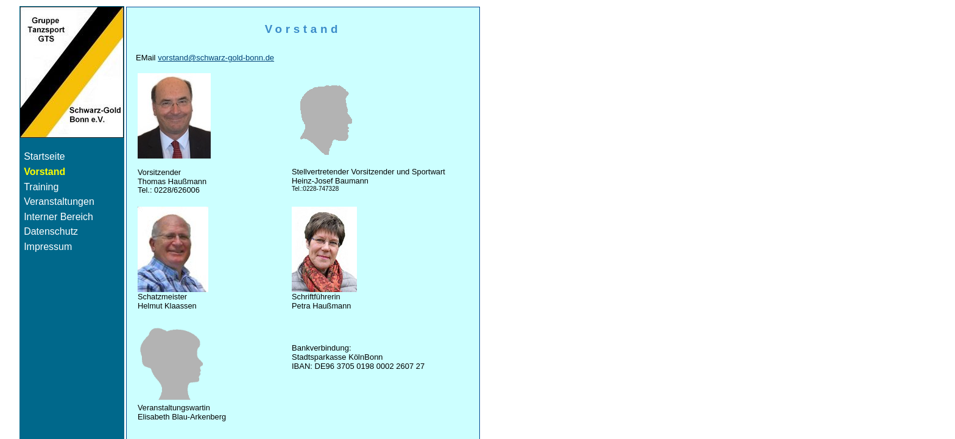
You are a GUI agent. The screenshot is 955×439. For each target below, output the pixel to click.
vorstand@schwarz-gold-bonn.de (216, 57)
